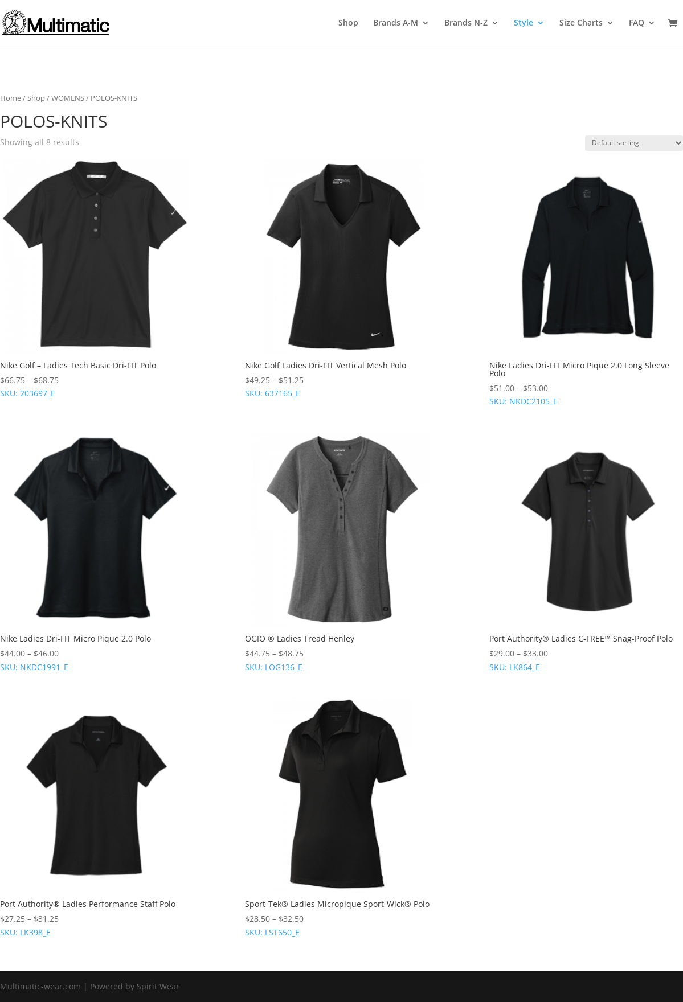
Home (10, 98)
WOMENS (67, 98)
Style (523, 23)
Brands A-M (395, 23)
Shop (348, 23)
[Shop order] (634, 143)
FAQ (636, 23)
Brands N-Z (466, 23)
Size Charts (581, 23)
